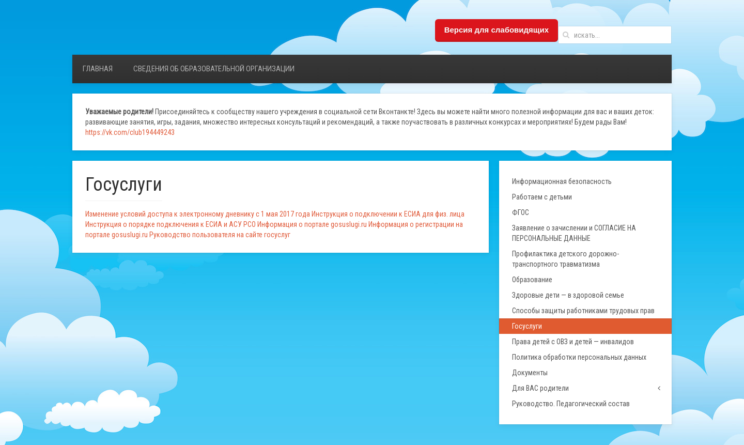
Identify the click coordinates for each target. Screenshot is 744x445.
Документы (530, 373)
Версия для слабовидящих (496, 29)
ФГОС (520, 212)
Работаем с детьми (542, 197)
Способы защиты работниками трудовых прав (583, 310)
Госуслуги (527, 326)
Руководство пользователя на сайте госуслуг (219, 235)
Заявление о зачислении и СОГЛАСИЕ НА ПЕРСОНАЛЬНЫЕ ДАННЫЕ (574, 233)
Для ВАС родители (540, 388)
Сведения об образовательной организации (214, 68)
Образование (532, 279)
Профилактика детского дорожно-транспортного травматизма (565, 259)
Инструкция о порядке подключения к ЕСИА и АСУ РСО (170, 224)
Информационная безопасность (562, 181)
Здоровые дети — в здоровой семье (568, 295)
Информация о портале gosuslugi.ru (312, 224)
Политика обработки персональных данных (579, 357)
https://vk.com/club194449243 (130, 132)
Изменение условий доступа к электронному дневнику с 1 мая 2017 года (197, 214)
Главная (98, 68)
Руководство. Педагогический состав (571, 404)
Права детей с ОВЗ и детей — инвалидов (573, 341)
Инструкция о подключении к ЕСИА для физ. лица (388, 214)
